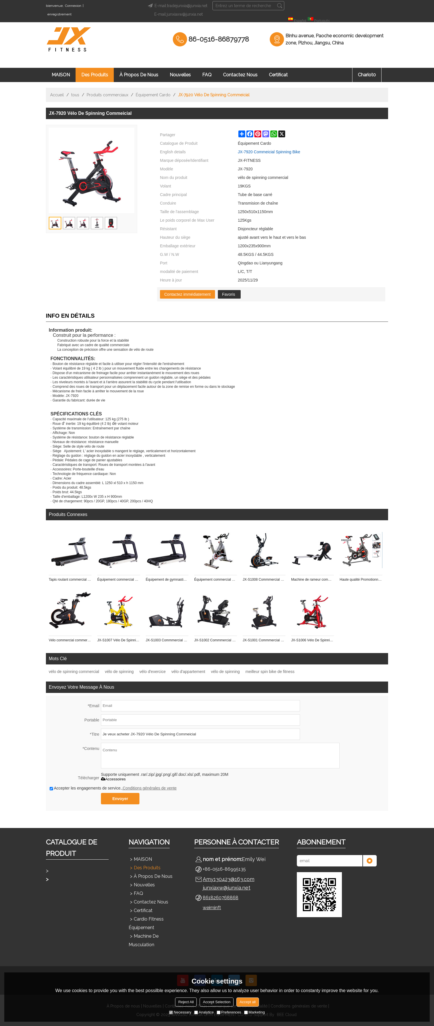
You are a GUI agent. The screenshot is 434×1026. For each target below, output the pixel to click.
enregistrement (59, 14)
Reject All (186, 1002)
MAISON (61, 74)
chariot (367, 74)
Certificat (278, 74)
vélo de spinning (119, 671)
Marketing (254, 1012)
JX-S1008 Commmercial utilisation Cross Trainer (264, 580)
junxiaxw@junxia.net (226, 888)
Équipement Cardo (153, 95)
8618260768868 (220, 897)
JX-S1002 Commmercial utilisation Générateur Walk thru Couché (215, 640)
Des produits (94, 74)
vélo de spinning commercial (74, 671)
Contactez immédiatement (187, 294)
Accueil (57, 95)
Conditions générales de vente (150, 788)
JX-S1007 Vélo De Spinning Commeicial (118, 640)
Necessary (180, 1012)
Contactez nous (240, 74)
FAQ (207, 74)
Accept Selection (216, 1002)
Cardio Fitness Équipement (146, 923)
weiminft (212, 907)
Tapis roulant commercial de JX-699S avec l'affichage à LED (70, 580)
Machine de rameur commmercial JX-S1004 (312, 580)
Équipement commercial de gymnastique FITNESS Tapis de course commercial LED (118, 580)
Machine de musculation (144, 940)
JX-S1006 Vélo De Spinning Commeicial (312, 640)
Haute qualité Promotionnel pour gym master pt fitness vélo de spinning (361, 580)
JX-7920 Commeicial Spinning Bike (269, 152)
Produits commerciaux (107, 95)
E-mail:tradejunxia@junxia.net (176, 5)
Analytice (204, 1012)
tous (75, 95)
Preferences (229, 1012)
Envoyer (120, 798)
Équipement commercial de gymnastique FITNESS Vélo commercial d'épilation (215, 580)
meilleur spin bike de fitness (270, 671)
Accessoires (113, 779)
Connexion (73, 6)
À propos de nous (138, 74)
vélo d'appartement (188, 671)
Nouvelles (180, 74)
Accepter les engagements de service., (113, 788)
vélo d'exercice (152, 671)
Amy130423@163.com (228, 879)
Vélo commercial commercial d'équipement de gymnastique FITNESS (70, 640)
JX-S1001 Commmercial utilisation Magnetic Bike (264, 640)
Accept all (247, 1002)
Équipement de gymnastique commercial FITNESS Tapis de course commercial (167, 580)
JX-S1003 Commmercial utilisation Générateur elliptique (167, 640)
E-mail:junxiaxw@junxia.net (178, 14)
